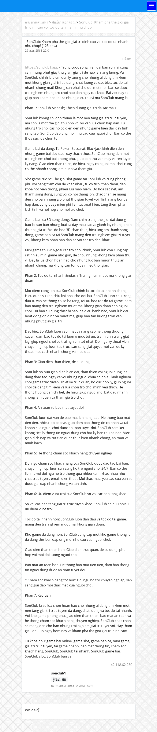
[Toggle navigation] (151, 6)
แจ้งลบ (127, 58)
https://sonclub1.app (41, 67)
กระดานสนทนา (36, 22)
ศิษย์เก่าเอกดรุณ (64, 22)
